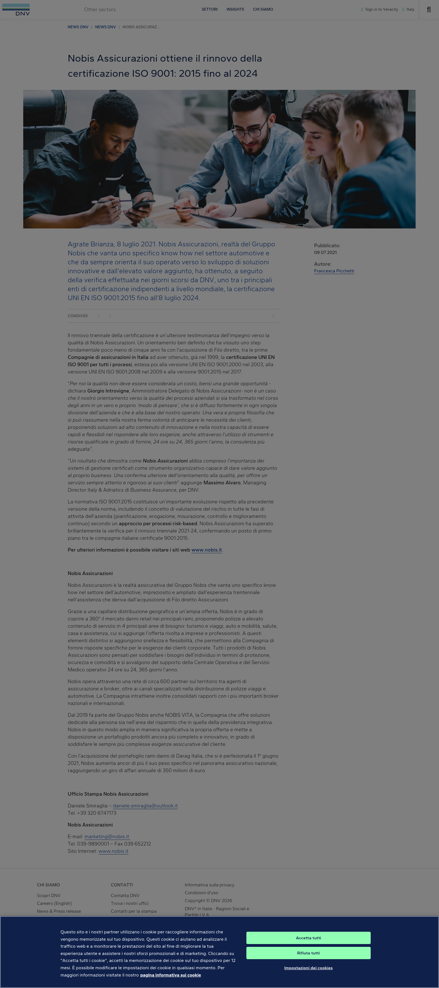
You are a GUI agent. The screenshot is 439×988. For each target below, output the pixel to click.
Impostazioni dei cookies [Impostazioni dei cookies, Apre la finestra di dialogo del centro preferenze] (308, 973)
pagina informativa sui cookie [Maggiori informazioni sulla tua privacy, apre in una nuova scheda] (170, 981)
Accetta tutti (308, 943)
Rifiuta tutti (308, 958)
